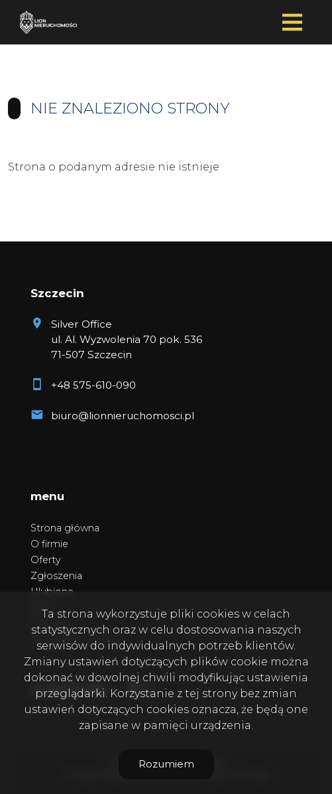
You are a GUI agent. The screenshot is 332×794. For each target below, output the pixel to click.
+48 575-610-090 (93, 385)
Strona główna (64, 528)
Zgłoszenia (56, 576)
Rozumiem (166, 764)
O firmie (49, 544)
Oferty (45, 560)
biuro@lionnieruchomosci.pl (122, 415)
